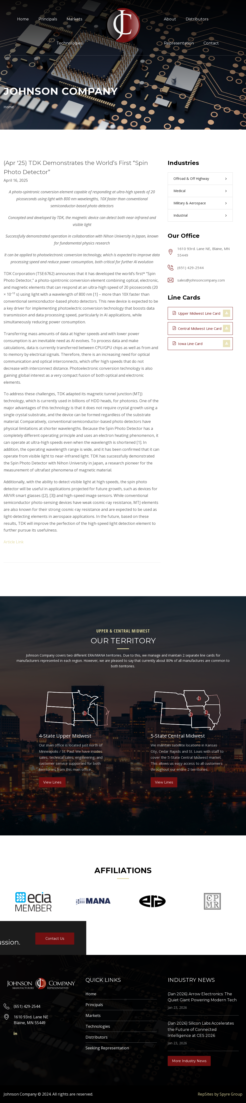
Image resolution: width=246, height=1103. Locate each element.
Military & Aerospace (189, 203)
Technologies (69, 43)
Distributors (197, 19)
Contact (211, 43)
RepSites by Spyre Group (220, 1094)
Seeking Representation (107, 1048)
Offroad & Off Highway (191, 178)
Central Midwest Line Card (197, 328)
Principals (47, 19)
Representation (179, 43)
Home (23, 19)
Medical (179, 190)
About (170, 19)
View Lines (52, 782)
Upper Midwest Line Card (196, 313)
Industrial (180, 215)
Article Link (14, 542)
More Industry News (189, 1061)
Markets (74, 19)
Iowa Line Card (188, 343)
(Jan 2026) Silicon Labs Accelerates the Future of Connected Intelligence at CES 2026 (201, 1029)
